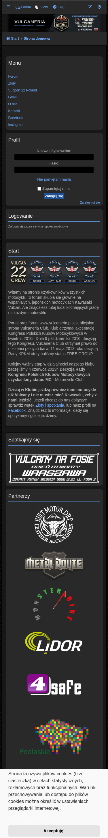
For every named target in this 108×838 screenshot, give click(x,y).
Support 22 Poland (22, 90)
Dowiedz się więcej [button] (28, 816)
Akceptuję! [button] (54, 831)
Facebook (17, 410)
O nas (13, 104)
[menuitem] (41, 7)
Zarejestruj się (90, 202)
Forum (13, 76)
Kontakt (14, 111)
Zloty (12, 83)
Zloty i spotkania (49, 405)
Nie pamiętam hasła (54, 179)
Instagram (16, 125)
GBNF (13, 97)
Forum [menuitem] (23, 7)
